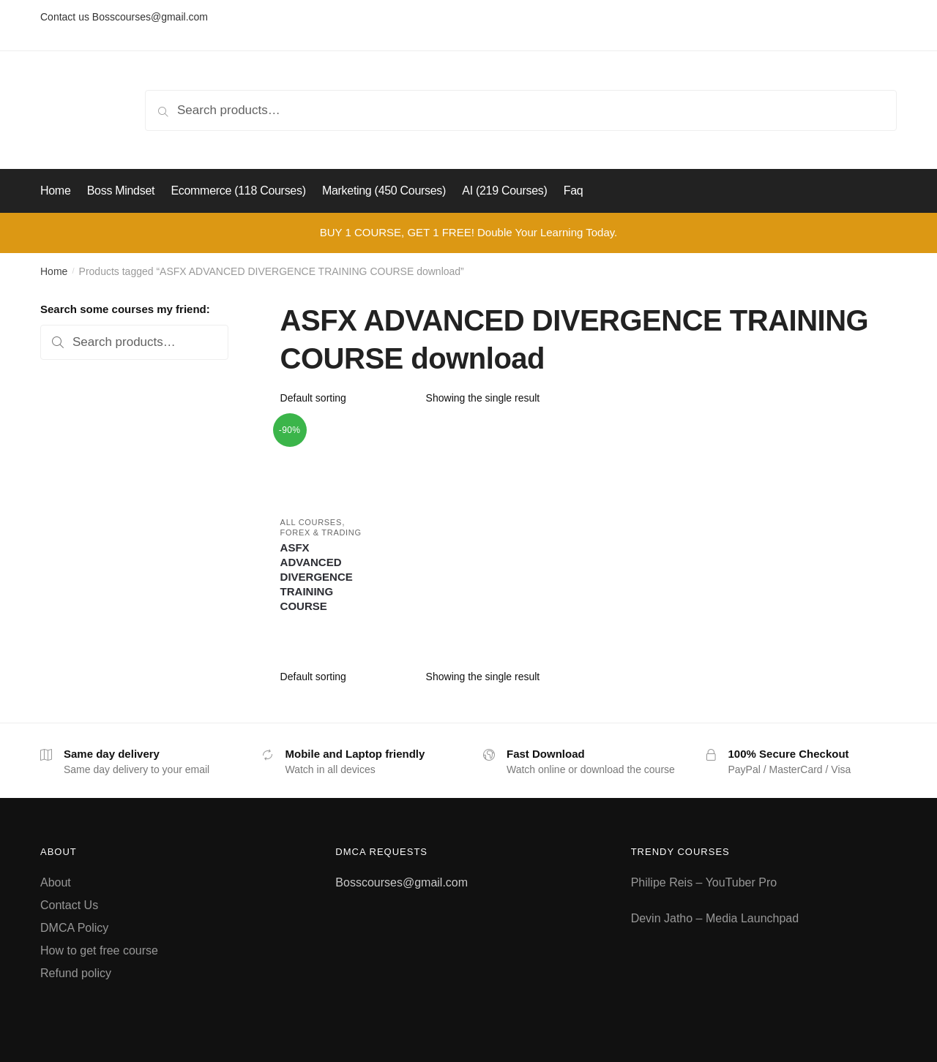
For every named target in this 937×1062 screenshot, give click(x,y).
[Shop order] (348, 398)
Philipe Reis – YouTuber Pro (704, 882)
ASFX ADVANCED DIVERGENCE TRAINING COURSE (316, 576)
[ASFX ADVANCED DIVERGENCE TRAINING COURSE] (322, 463)
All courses (311, 522)
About (55, 882)
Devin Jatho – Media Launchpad (715, 918)
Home (53, 271)
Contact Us (69, 905)
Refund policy (75, 973)
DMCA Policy (74, 928)
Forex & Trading (321, 532)
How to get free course (99, 950)
